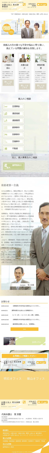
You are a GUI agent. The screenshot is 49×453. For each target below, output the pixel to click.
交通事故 (5, 441)
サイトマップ (24, 435)
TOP (12, 14)
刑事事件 (31, 441)
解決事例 (39, 433)
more (24, 329)
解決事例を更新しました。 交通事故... (24, 324)
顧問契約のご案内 (8, 447)
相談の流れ (32, 14)
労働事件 (37, 441)
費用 (38, 14)
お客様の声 (6, 435)
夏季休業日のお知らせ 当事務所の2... (23, 310)
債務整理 (18, 441)
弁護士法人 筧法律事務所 (11, 7)
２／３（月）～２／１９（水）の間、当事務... (26, 315)
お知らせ (32, 433)
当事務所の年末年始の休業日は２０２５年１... (26, 306)
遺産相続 (12, 441)
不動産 (43, 441)
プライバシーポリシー (36, 435)
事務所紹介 (17, 14)
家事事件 (24, 441)
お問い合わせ (44, 14)
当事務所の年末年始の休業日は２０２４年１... (26, 319)
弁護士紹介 (25, 14)
